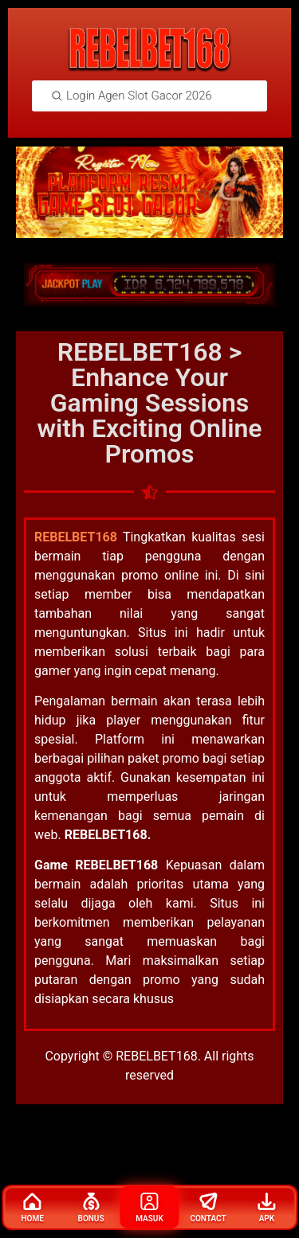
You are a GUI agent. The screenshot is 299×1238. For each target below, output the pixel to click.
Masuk (149, 1208)
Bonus (91, 1208)
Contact (208, 1208)
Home (32, 1208)
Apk (266, 1208)
